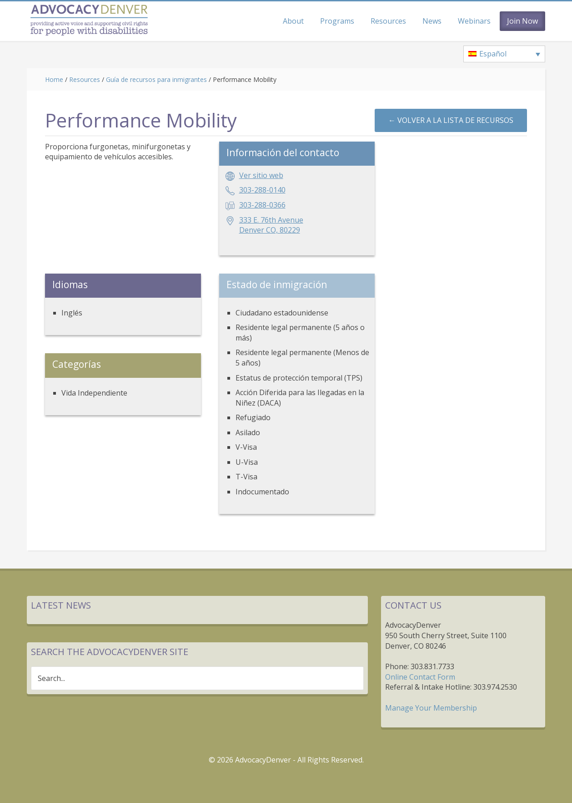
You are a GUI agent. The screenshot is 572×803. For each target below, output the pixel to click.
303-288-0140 (262, 190)
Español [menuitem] (493, 54)
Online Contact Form (420, 677)
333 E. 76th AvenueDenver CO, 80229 (271, 225)
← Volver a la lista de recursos (450, 120)
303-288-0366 (262, 205)
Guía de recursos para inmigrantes (156, 79)
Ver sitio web (261, 175)
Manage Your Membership (431, 708)
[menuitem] (504, 54)
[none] (504, 54)
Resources (84, 79)
